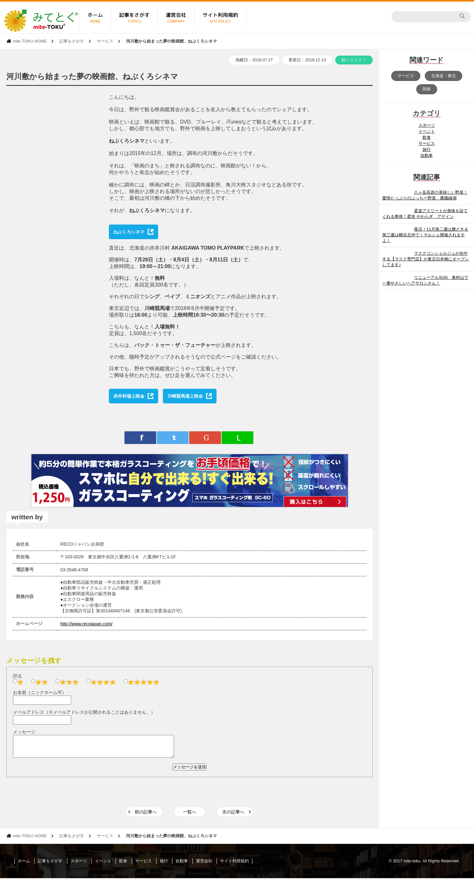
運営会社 (204, 864)
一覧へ (189, 815)
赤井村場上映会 (128, 396)
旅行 (427, 149)
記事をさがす (71, 41)
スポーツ (426, 125)
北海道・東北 (443, 75)
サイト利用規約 (234, 864)
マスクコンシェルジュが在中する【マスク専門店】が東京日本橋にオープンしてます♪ (425, 259)
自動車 (426, 155)
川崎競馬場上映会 (185, 396)
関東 (427, 89)
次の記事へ (233, 815)
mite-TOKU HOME (30, 41)
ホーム (24, 864)
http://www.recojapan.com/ (86, 623)
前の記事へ (146, 815)
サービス (105, 41)
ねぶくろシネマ (128, 231)
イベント (426, 131)
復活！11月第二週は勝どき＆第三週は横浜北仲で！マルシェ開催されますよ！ (425, 235)
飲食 (427, 137)
